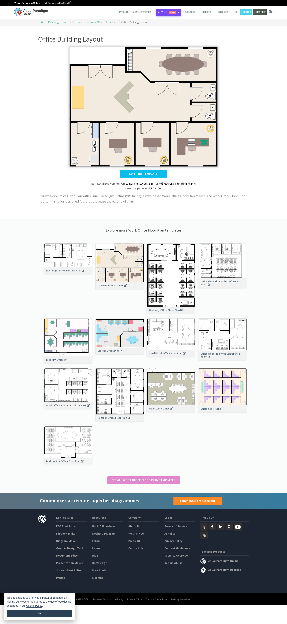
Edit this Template (143, 174)
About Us (134, 526)
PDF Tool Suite (65, 526)
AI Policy (169, 533)
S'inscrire (246, 11)
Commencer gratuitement (197, 501)
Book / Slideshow (103, 526)
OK (39, 613)
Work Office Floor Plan (103, 22)
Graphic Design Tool (69, 548)
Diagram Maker (66, 541)
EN (150, 188)
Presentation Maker (69, 563)
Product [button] (124, 11)
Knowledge (99, 563)
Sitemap (97, 577)
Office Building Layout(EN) (137, 183)
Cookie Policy (34, 605)
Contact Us (135, 548)
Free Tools (99, 570)
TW (159, 188)
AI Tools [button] (168, 12)
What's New (136, 533)
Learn (96, 548)
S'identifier (260, 11)
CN (154, 188)
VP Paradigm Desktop (58, 2)
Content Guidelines (177, 548)
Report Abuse (173, 563)
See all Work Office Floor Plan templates (143, 480)
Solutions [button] (207, 11)
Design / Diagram (104, 533)
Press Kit (134, 541)
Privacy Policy (173, 541)
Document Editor (67, 555)
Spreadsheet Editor (69, 570)
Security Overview (176, 555)
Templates (79, 22)
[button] (143, 12)
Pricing (60, 577)
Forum (96, 541)
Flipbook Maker (66, 533)
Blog (95, 555)
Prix (236, 11)
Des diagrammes (58, 22)
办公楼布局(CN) (165, 183)
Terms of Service (175, 526)
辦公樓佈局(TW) (186, 183)
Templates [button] (223, 11)
